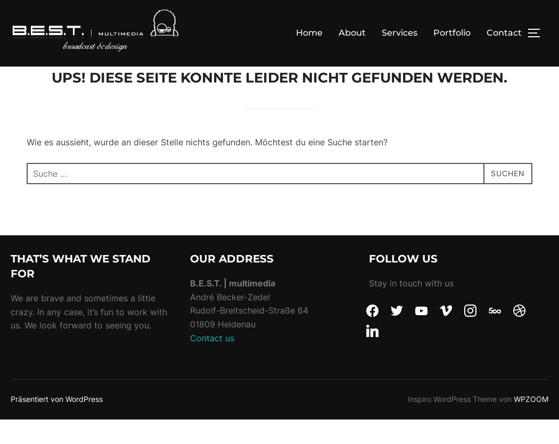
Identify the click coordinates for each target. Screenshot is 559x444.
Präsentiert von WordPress (57, 422)
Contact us (212, 361)
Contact (504, 33)
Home (309, 33)
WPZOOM (531, 422)
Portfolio (452, 33)
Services (399, 33)
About (352, 33)
